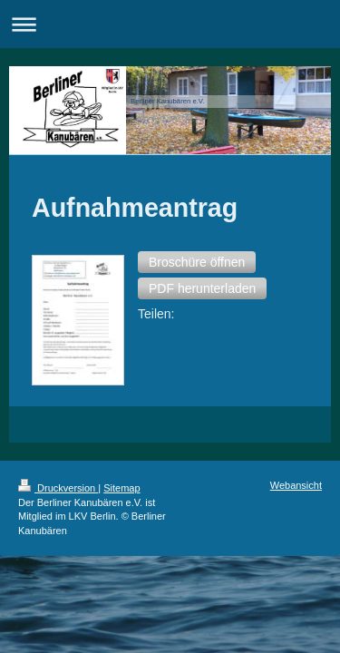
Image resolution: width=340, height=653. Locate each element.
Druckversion (58, 345)
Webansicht (296, 342)
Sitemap (121, 345)
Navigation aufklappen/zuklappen (170, 24)
